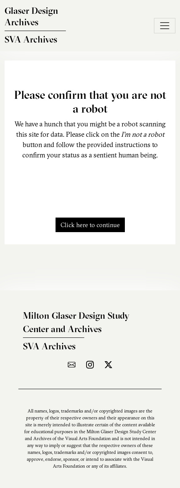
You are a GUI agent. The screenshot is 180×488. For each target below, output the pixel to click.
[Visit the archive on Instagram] (90, 364)
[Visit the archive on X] (108, 364)
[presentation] (90, 184)
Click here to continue (90, 225)
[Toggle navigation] (164, 25)
